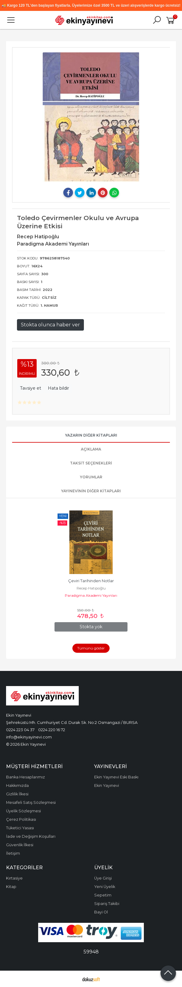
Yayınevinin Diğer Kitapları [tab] (91, 491)
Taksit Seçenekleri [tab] (91, 463)
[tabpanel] (91, 117)
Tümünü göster (91, 648)
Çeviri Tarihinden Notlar (91, 581)
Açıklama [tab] (91, 449)
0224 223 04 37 (20, 729)
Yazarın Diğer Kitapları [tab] (91, 435)
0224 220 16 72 (51, 729)
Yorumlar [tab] (91, 477)
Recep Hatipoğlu (91, 588)
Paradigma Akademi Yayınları (91, 595)
